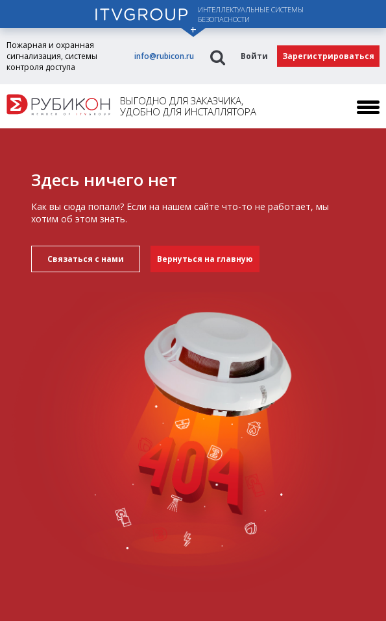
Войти (254, 56)
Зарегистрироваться (328, 56)
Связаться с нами (85, 258)
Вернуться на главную (205, 258)
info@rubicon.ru (164, 56)
